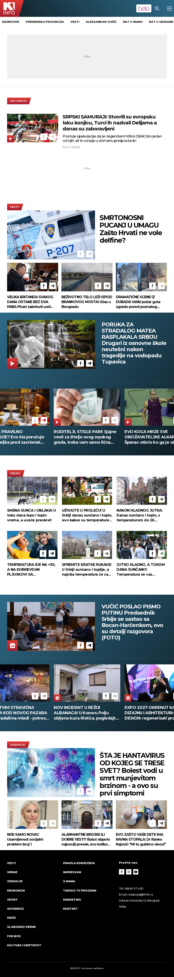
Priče (11, 917)
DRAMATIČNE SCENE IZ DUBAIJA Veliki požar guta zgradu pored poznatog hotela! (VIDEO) (138, 302)
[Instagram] (128, 871)
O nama (69, 881)
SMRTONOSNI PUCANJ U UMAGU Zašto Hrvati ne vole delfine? (131, 229)
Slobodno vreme (21, 927)
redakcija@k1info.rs (140, 894)
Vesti (14, 207)
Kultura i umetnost (24, 945)
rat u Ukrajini (161, 21)
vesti (74, 21)
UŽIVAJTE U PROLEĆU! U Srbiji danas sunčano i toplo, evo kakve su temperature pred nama (87, 515)
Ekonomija (16, 890)
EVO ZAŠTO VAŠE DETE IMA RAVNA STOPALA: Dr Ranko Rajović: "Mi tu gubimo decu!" (141, 839)
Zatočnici (18, 101)
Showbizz (15, 908)
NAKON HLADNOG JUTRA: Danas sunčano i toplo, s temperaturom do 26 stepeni (139, 515)
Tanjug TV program (79, 890)
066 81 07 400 (134, 888)
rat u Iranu (133, 21)
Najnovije (10, 21)
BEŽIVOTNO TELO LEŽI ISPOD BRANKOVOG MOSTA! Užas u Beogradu (86, 302)
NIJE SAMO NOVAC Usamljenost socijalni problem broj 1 (25, 839)
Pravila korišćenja (79, 863)
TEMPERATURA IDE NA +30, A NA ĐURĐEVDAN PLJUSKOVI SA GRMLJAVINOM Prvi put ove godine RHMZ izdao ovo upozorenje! (32, 570)
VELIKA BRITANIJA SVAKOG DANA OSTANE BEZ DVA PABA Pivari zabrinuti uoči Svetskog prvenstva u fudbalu (30, 302)
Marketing (72, 899)
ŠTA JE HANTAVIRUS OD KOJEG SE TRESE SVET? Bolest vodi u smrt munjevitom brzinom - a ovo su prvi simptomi (132, 774)
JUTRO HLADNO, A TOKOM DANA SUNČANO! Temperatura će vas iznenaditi (141, 570)
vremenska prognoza (45, 21)
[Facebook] (43, 136)
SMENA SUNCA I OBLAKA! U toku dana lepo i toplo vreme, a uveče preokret (31, 515)
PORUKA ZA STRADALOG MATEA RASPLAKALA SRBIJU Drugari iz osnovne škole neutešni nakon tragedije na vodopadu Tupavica (134, 343)
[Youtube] (135, 871)
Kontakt (70, 908)
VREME (15, 473)
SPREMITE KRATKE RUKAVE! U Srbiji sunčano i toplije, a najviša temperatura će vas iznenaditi (86, 570)
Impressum (72, 872)
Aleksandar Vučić (101, 21)
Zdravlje (17, 744)
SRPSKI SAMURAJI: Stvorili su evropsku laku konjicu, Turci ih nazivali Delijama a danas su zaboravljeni (110, 123)
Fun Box (14, 936)
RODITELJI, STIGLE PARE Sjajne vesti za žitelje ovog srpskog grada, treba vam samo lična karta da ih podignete (90, 437)
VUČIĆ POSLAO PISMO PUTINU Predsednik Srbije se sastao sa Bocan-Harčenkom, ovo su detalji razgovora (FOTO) (132, 622)
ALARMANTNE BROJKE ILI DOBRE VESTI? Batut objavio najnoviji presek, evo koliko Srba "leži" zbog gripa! (85, 839)
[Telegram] (52, 136)
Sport (12, 899)
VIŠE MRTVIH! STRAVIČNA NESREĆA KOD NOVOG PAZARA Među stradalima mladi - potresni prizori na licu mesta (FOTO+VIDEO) (87, 713)
